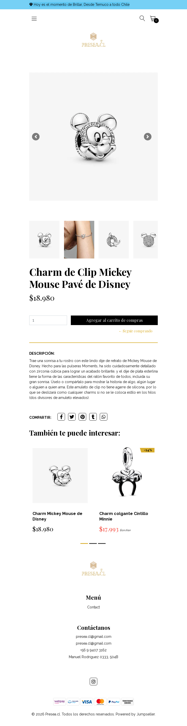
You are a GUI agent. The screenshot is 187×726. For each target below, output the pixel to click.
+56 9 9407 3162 (93, 650)
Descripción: (42, 353)
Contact (93, 607)
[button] (35, 137)
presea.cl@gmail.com (93, 637)
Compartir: (40, 418)
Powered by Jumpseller (135, 714)
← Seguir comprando (135, 331)
